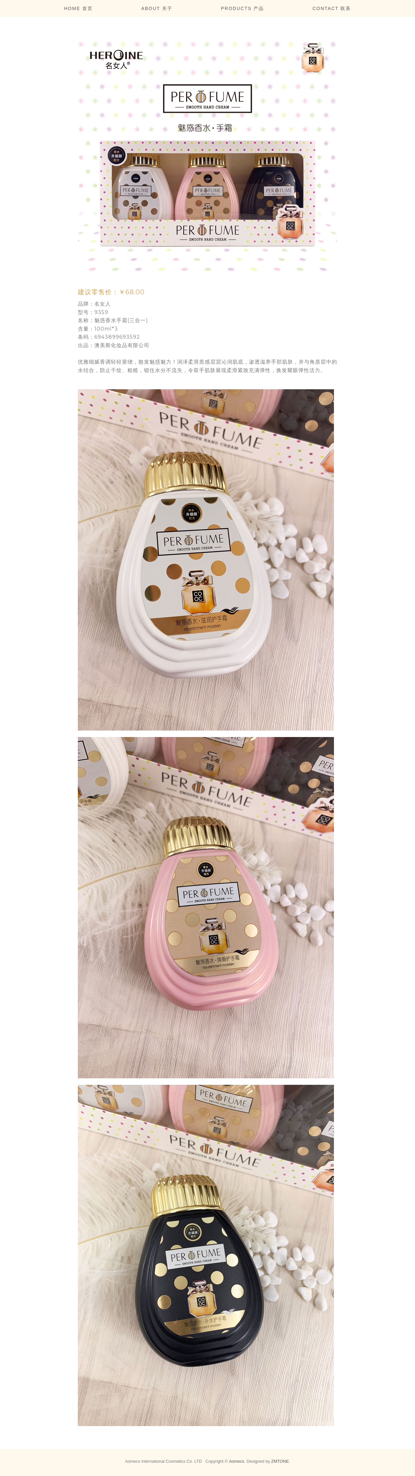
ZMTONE (280, 1461)
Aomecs (236, 1461)
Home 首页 (78, 8)
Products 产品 (242, 8)
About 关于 (156, 8)
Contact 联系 (332, 8)
